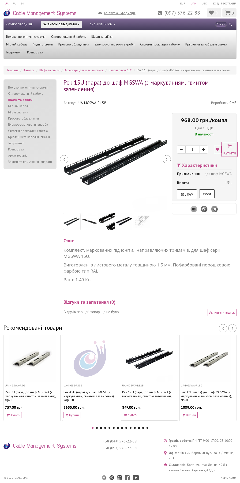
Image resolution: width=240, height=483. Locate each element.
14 (147, 428)
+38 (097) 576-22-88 (120, 448)
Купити (230, 150)
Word (207, 193)
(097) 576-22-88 (182, 12)
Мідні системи (43, 44)
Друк (187, 193)
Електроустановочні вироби (115, 44)
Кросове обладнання (73, 44)
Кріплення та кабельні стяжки (206, 44)
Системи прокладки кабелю (160, 44)
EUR (181, 3)
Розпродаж (35, 52)
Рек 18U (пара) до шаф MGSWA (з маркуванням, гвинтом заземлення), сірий (206, 396)
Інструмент (14, 52)
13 (143, 428)
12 (139, 428)
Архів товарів (17, 155)
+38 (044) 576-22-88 (120, 441)
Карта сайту (228, 477)
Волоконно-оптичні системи (25, 36)
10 (130, 428)
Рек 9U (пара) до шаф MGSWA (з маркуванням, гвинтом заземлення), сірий (30, 396)
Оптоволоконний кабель (68, 36)
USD (204, 3)
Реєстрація (228, 3)
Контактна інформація (119, 13)
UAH (192, 3)
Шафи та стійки (101, 36)
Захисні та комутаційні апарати (30, 162)
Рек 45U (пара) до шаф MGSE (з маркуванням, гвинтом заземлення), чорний (89, 396)
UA (6, 3)
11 (135, 428)
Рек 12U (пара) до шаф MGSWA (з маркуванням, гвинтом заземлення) (147, 394)
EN (23, 3)
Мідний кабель (16, 44)
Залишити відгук (222, 312)
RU (15, 3)
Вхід (216, 3)
